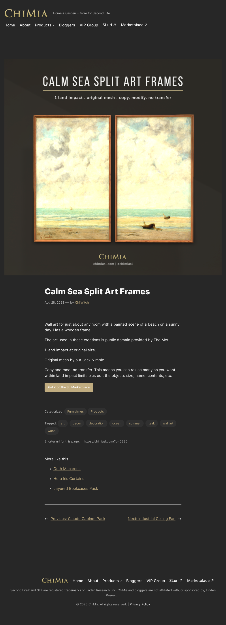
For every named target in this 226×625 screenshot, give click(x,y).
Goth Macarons (67, 468)
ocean (116, 423)
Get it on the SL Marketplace (69, 387)
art (63, 423)
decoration (96, 423)
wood (52, 431)
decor (77, 423)
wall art (168, 423)
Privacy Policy (140, 604)
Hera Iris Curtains (68, 478)
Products (97, 411)
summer (135, 423)
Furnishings (75, 411)
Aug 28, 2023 (54, 302)
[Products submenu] (53, 25)
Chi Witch (82, 302)
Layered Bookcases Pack (75, 488)
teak (152, 423)
